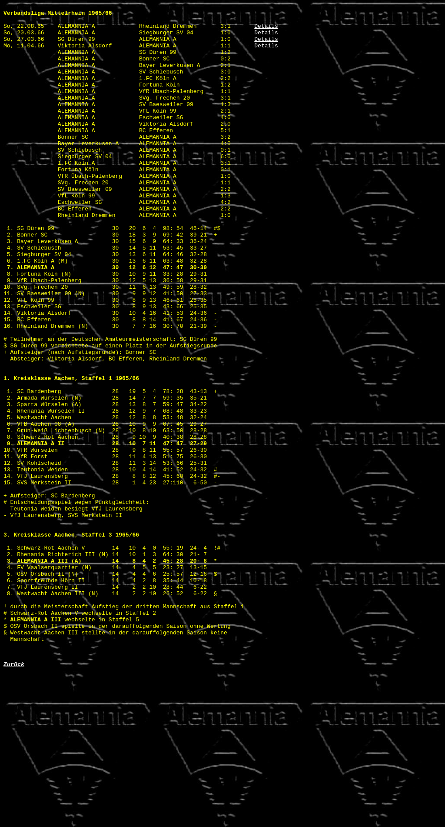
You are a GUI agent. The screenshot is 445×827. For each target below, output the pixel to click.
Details (266, 31)
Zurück (13, 796)
